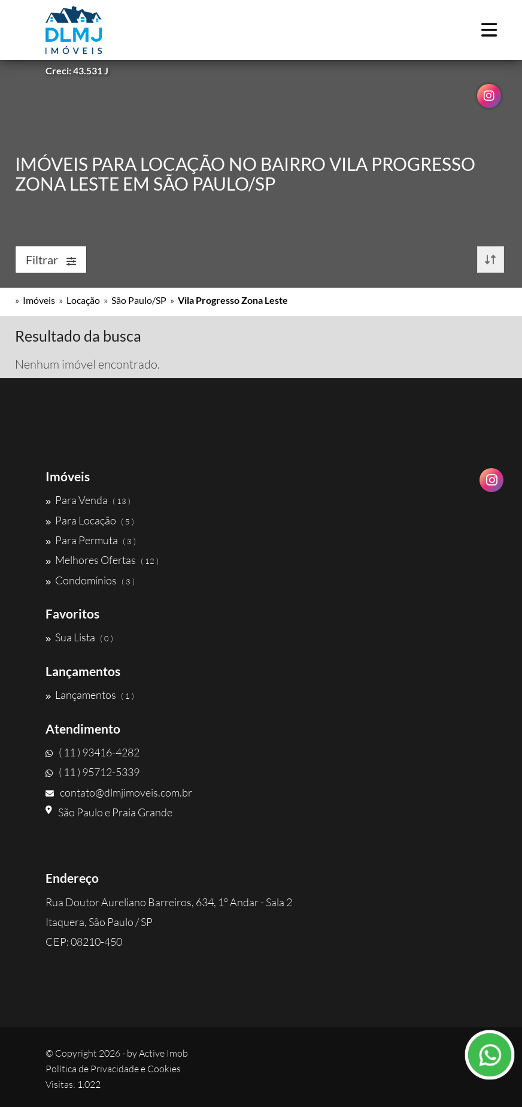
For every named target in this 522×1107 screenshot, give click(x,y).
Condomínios (90, 580)
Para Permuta (90, 540)
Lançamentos (89, 694)
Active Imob (163, 1053)
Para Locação (89, 520)
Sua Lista (79, 637)
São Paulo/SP (138, 300)
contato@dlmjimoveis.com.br (118, 792)
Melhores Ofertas (102, 559)
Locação (83, 300)
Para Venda (87, 499)
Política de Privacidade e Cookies (113, 1069)
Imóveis (39, 300)
